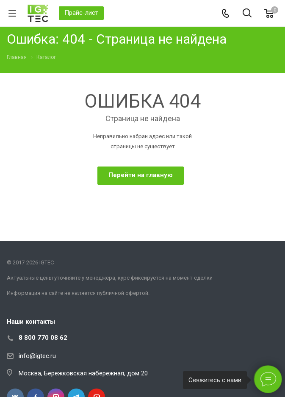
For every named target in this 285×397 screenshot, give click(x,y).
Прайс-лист (81, 13)
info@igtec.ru (37, 356)
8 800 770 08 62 (43, 337)
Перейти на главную (140, 175)
